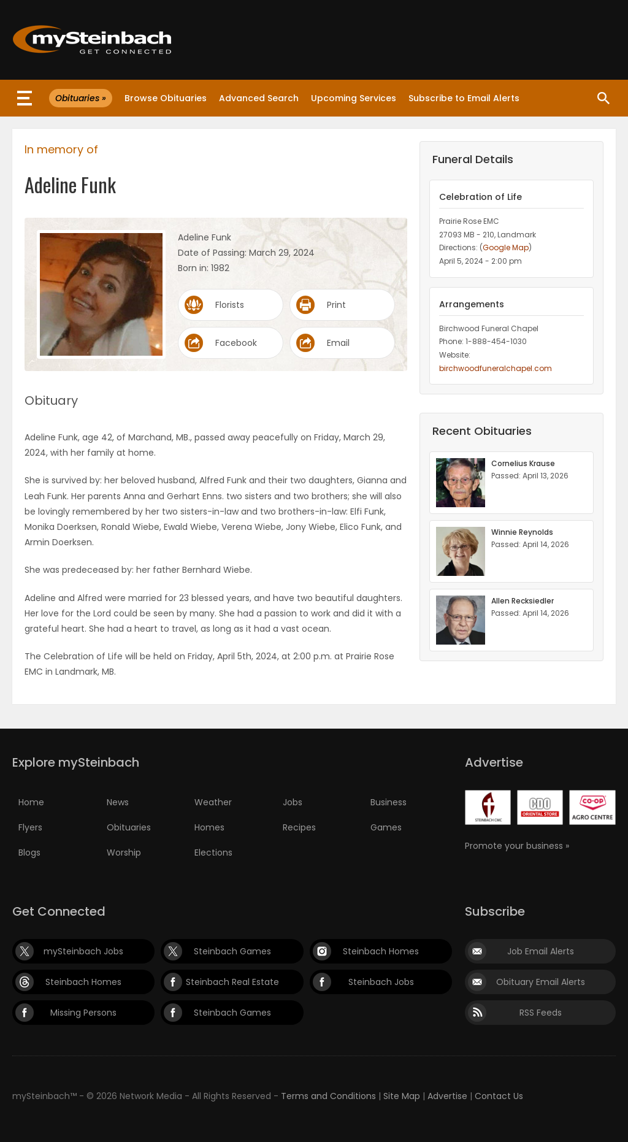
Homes (209, 827)
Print (336, 305)
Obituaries (129, 827)
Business (388, 802)
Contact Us (499, 1096)
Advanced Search (259, 98)
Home (31, 802)
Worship (124, 852)
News (118, 802)
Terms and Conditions (328, 1096)
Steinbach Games (232, 951)
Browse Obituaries (165, 98)
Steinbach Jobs (381, 982)
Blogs (29, 852)
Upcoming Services (353, 98)
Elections (213, 852)
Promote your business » (517, 846)
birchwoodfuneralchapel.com (495, 368)
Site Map (401, 1096)
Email (338, 343)
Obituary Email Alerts (540, 982)
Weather (213, 802)
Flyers (30, 827)
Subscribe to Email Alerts (463, 98)
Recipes (299, 827)
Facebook (236, 343)
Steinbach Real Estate (232, 982)
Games (386, 827)
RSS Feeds (540, 1012)
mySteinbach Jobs (83, 951)
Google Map (506, 247)
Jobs (292, 802)
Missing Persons (83, 1012)
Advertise (447, 1096)
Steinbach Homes (381, 951)
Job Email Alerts (540, 951)
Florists (229, 305)
